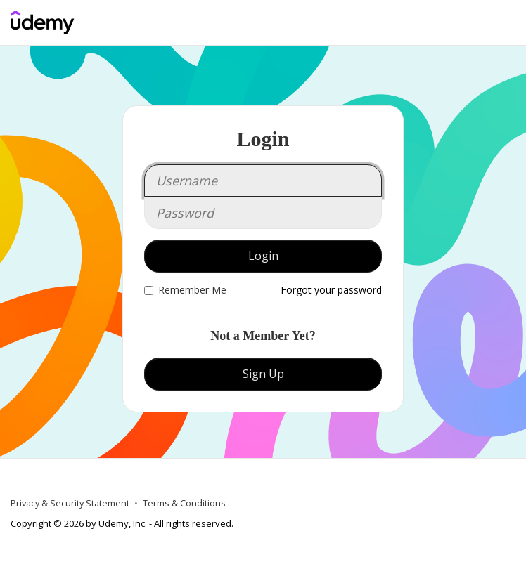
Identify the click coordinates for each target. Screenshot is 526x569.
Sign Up (263, 373)
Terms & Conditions (184, 503)
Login (263, 255)
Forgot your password (331, 289)
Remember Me (185, 289)
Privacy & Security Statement (70, 503)
